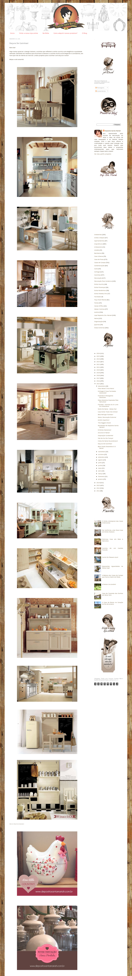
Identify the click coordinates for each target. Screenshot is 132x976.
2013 (98, 485)
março (100, 474)
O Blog (84, 33)
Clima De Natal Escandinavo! (108, 441)
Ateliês (96, 250)
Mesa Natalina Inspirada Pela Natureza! (108, 401)
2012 (98, 488)
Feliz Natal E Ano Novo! (106, 388)
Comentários (101, 91)
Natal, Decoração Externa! (107, 417)
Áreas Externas (99, 328)
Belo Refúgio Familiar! (105, 414)
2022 (98, 364)
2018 (98, 375)
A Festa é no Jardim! (109, 584)
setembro (101, 457)
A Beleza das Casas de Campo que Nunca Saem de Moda (112, 576)
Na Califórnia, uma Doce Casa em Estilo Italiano (112, 531)
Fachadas (97, 297)
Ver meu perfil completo (102, 154)
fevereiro (101, 476)
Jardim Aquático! (103, 420)
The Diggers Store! (104, 423)
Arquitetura (98, 244)
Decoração (98, 278)
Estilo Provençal (99, 287)
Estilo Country (99, 284)
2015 (98, 384)
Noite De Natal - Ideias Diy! (107, 409)
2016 (98, 381)
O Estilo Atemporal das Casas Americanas (112, 522)
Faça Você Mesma (100, 300)
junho (100, 465)
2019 (98, 373)
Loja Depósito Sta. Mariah (103, 315)
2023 (98, 362)
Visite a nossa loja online (28, 33)
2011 (98, 491)
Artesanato (98, 247)
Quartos (97, 324)
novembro (102, 451)
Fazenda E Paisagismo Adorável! (105, 396)
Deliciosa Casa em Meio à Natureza (112, 540)
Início (12, 33)
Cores (96, 269)
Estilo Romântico (100, 290)
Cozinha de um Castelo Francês (112, 549)
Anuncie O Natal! (104, 433)
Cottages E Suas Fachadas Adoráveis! (107, 392)
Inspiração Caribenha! (105, 435)
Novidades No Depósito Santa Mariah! (108, 426)
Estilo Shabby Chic (100, 293)
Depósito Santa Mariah (113, 131)
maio (100, 468)
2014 (98, 483)
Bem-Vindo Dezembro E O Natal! (107, 447)
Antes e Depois (99, 238)
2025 (98, 356)
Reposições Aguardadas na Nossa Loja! (112, 567)
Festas (96, 303)
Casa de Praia (99, 259)
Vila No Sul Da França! (105, 438)
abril (100, 471)
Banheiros (97, 253)
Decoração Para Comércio (103, 281)
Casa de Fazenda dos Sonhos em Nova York (112, 594)
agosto (100, 460)
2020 (98, 370)
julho (100, 462)
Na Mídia (46, 33)
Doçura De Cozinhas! (105, 444)
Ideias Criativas (99, 309)
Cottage (97, 272)
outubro (101, 454)
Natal (96, 318)
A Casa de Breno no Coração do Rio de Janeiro (112, 603)
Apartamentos (99, 241)
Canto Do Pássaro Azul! (110, 557)
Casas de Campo (100, 262)
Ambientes (98, 234)
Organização (98, 321)
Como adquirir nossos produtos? (65, 33)
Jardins (96, 312)
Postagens (100, 88)
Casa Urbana (98, 256)
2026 (98, 353)
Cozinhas (97, 275)
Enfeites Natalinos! (104, 430)
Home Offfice (99, 306)
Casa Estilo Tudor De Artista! (108, 412)
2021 (98, 367)
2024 (98, 359)
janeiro (100, 479)
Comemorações (99, 266)
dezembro (102, 386)
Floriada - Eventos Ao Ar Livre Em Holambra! (108, 405)
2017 (98, 378)
